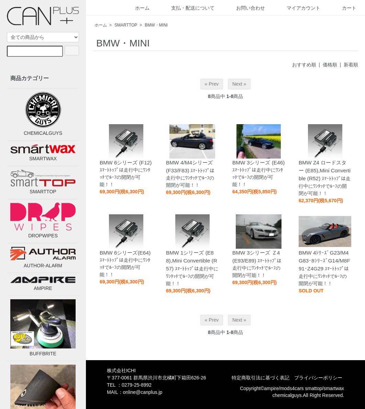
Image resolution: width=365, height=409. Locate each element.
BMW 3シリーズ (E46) (258, 162)
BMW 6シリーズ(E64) (125, 253)
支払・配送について (187, 8)
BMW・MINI (156, 25)
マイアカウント (298, 8)
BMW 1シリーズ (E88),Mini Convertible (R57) (191, 260)
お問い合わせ (245, 8)
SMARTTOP (125, 25)
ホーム (137, 8)
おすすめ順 (304, 64)
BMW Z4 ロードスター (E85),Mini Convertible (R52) (325, 170)
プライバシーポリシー (318, 377)
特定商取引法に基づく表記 (260, 377)
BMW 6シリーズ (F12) (126, 162)
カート (344, 8)
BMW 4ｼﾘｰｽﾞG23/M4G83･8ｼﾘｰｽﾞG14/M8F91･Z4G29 (324, 260)
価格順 (330, 64)
